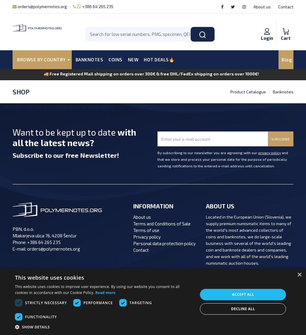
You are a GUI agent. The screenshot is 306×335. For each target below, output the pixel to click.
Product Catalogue (248, 91)
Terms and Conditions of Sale (162, 223)
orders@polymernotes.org (40, 6)
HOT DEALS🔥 (159, 59)
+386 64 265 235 (93, 6)
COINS (115, 59)
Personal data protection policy (164, 243)
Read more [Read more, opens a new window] (105, 292)
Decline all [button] (243, 308)
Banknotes (283, 91)
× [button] (299, 275)
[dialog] (153, 302)
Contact (285, 6)
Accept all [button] (243, 294)
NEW (133, 59)
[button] (103, 327)
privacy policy (269, 153)
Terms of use (146, 230)
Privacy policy (147, 236)
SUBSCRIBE (280, 139)
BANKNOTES (89, 59)
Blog (286, 59)
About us (262, 6)
